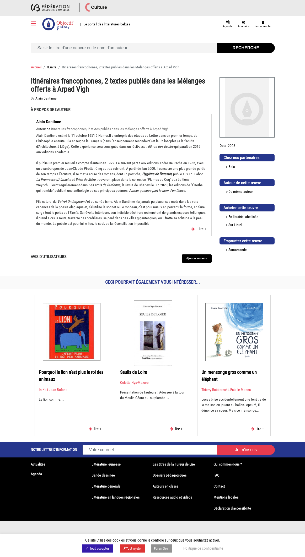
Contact (219, 486)
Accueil (36, 67)
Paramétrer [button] (161, 548)
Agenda (36, 474)
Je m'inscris (246, 449)
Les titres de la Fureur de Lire (174, 464)
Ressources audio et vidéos (172, 497)
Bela (231, 167)
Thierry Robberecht (215, 389)
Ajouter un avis (196, 258)
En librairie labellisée (243, 217)
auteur (248, 191)
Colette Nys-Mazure (134, 382)
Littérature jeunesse (106, 464)
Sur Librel (235, 225)
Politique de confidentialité (203, 548)
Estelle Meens (240, 389)
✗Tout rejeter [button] (132, 548)
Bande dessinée (103, 475)
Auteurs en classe (165, 486)
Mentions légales (225, 497)
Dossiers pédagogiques (169, 475)
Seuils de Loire (133, 372)
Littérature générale (106, 486)
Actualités (38, 464)
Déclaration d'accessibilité (232, 508)
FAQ (216, 475)
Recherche (246, 48)
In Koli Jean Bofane (53, 389)
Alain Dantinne (46, 98)
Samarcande (237, 250)
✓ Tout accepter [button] (97, 548)
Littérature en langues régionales (116, 497)
